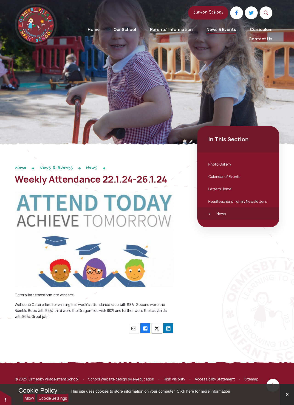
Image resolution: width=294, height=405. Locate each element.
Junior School (208, 12)
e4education (143, 379)
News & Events (56, 168)
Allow (29, 398)
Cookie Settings (53, 398)
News (91, 168)
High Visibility (174, 379)
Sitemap (251, 379)
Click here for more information (203, 391)
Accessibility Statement (215, 379)
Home (20, 168)
